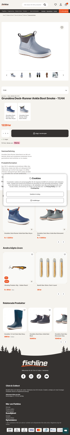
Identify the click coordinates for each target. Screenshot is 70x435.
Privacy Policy (50, 186)
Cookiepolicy (35, 188)
